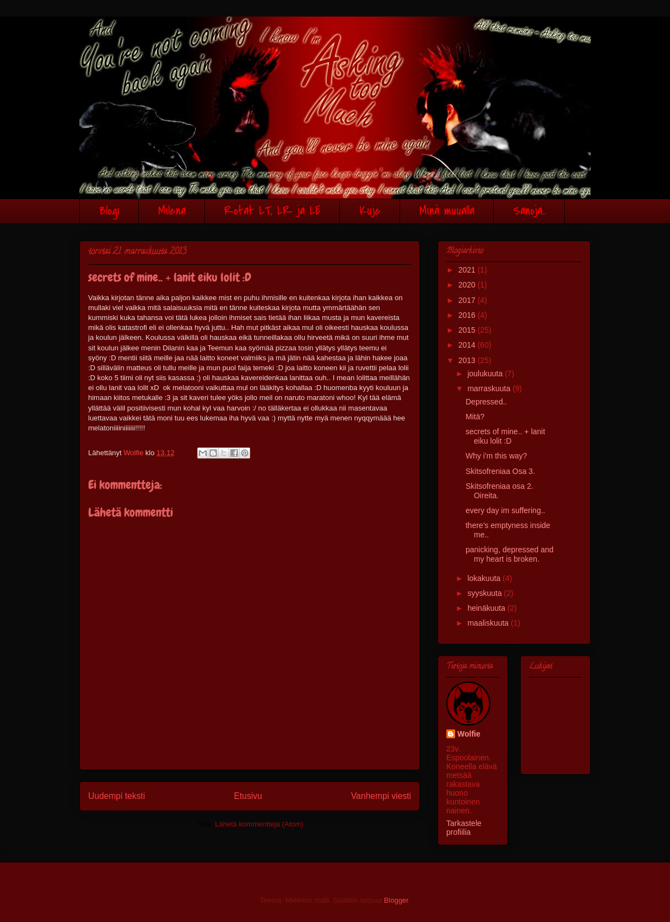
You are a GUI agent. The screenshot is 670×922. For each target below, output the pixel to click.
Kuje (370, 211)
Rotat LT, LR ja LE (272, 211)
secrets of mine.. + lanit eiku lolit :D (505, 436)
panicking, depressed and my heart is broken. (510, 554)
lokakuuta (484, 578)
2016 (468, 315)
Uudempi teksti (116, 796)
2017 (468, 300)
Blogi (109, 211)
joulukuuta (486, 373)
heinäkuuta (487, 608)
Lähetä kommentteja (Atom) (259, 824)
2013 (468, 360)
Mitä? (475, 416)
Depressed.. (486, 401)
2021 (468, 269)
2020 (468, 284)
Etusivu (248, 796)
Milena (172, 211)
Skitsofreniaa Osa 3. (500, 471)
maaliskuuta (489, 623)
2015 (468, 330)
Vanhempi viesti (381, 796)
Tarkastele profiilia (464, 827)
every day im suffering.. (505, 510)
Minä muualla (446, 211)
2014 (468, 344)
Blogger (396, 900)
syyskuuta (485, 593)
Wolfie (468, 733)
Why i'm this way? (496, 455)
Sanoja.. (529, 211)
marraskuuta (489, 388)
